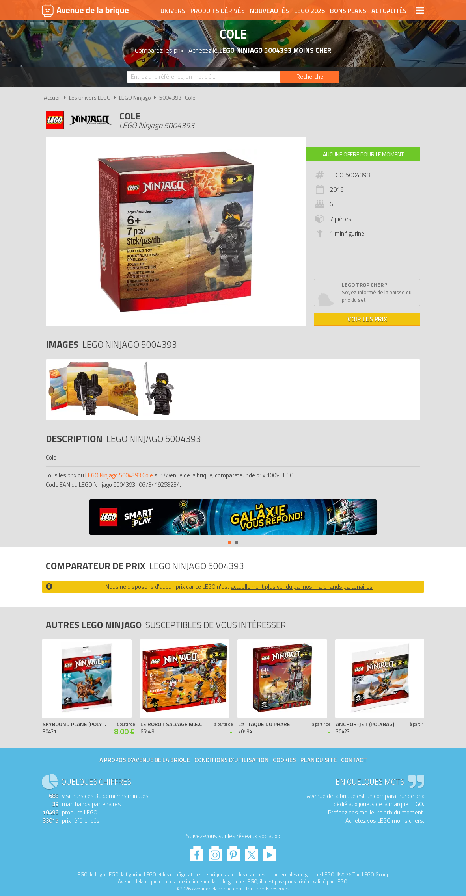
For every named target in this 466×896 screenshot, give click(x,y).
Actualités (388, 10)
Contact (354, 759)
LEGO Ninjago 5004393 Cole (119, 475)
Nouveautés (269, 10)
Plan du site (318, 759)
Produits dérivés (217, 10)
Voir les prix (367, 319)
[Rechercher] (309, 77)
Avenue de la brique (85, 10)
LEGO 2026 (309, 10)
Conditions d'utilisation (231, 759)
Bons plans (348, 10)
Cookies (284, 759)
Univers (172, 10)
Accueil (52, 97)
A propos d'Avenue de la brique (144, 759)
